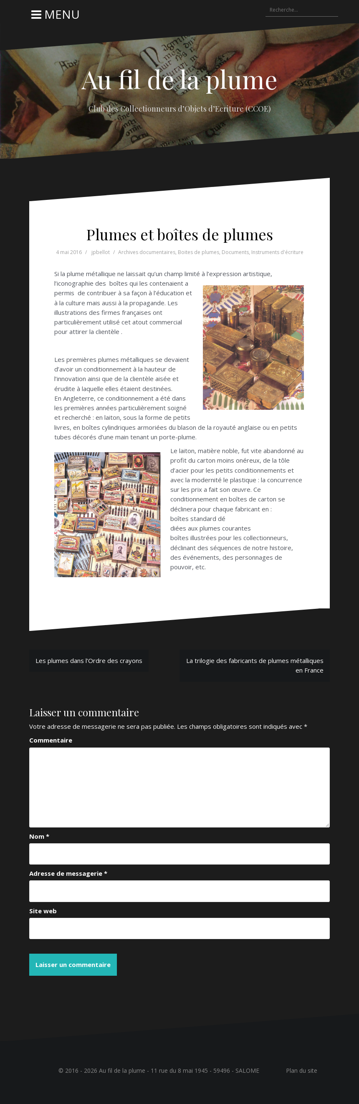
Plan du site (301, 1070)
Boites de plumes (198, 252)
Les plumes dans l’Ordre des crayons (88, 660)
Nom (39, 836)
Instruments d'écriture (277, 252)
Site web (43, 911)
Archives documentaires (146, 252)
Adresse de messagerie (68, 873)
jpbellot (100, 252)
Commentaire (50, 740)
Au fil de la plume (179, 78)
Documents (235, 252)
